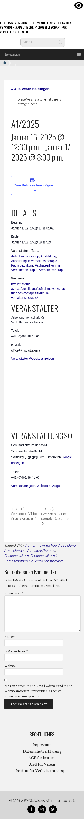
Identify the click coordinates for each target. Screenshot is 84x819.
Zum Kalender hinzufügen (33, 185)
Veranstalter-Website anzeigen (32, 358)
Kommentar (13, 593)
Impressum (42, 744)
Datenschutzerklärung (42, 751)
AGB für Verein (42, 764)
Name (9, 636)
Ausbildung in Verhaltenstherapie (34, 261)
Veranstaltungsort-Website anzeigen (36, 486)
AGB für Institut (42, 757)
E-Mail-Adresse (16, 651)
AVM (42, 8)
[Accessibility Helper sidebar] (78, 5)
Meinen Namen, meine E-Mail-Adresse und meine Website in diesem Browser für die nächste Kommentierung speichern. (38, 690)
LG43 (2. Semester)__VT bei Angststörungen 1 (24, 513)
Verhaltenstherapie (52, 270)
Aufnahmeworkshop (25, 256)
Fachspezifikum (22, 265)
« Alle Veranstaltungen (30, 89)
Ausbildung (48, 256)
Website (10, 665)
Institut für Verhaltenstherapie (42, 770)
